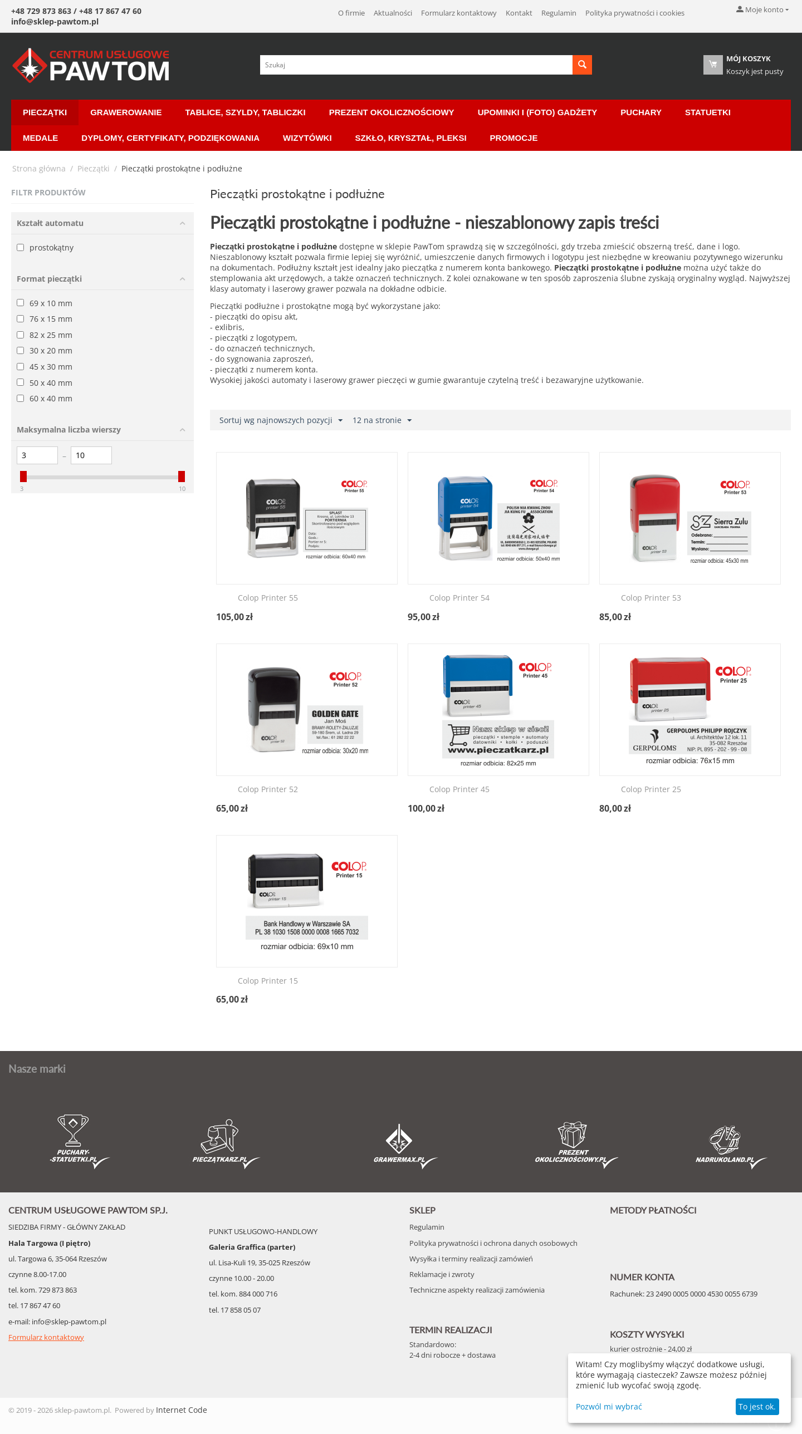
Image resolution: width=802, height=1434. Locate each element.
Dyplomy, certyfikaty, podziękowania (170, 138)
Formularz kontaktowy (459, 13)
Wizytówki (307, 138)
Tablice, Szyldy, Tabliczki (245, 112)
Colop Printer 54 (459, 598)
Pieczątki (45, 112)
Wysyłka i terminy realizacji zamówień (471, 1259)
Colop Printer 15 (268, 981)
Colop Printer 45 (459, 789)
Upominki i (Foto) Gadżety (538, 112)
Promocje (514, 138)
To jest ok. (757, 1406)
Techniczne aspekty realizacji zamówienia (477, 1290)
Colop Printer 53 (651, 598)
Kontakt (519, 13)
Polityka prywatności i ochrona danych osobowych (493, 1243)
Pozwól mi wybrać (609, 1406)
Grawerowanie (126, 112)
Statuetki (708, 112)
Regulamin (558, 13)
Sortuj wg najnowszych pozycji (281, 420)
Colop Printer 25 (651, 789)
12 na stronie (382, 420)
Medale (40, 138)
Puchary (641, 112)
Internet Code (181, 1409)
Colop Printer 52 (268, 789)
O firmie (351, 13)
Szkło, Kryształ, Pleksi (411, 138)
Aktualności (393, 13)
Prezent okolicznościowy (391, 112)
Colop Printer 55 (268, 598)
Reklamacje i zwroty (442, 1274)
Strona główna (39, 168)
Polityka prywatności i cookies (634, 13)
